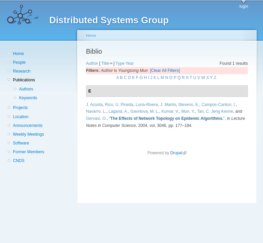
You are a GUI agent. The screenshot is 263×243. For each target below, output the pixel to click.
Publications (24, 80)
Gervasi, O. (96, 118)
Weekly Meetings (28, 134)
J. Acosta (94, 104)
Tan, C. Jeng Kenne (215, 111)
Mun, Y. (188, 111)
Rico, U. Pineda (119, 104)
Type (120, 63)
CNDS (18, 160)
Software (21, 143)
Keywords (28, 98)
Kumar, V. (170, 111)
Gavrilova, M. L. (144, 111)
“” (167, 118)
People (19, 62)
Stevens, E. (188, 104)
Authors (26, 89)
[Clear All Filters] (165, 70)
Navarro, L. (96, 111)
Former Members (28, 152)
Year (129, 63)
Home (18, 53)
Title (105, 63)
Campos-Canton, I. (219, 104)
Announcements (27, 125)
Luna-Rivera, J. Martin (156, 104)
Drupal (178, 153)
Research (21, 71)
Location (20, 116)
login (243, 6)
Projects (20, 107)
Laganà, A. (118, 111)
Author (92, 63)
